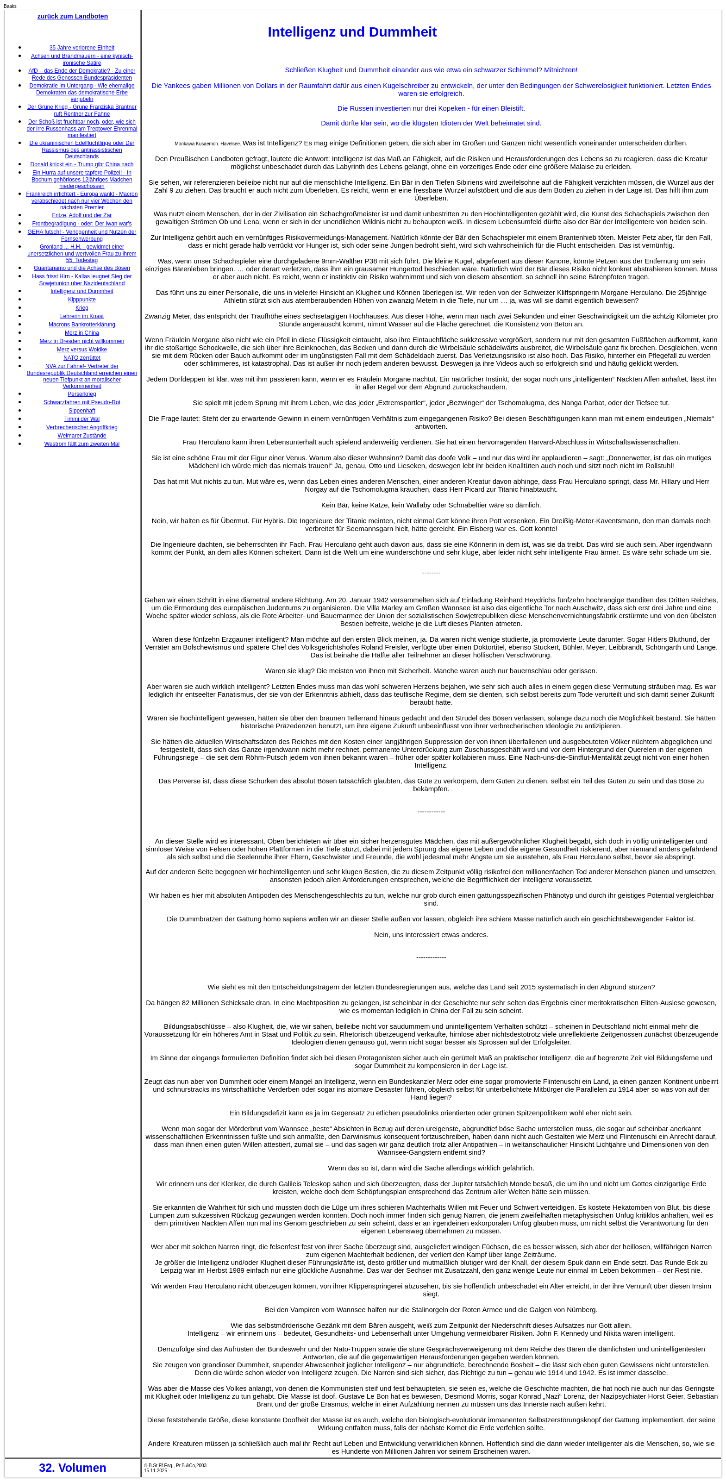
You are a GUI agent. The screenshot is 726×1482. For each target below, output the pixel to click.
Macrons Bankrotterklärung (82, 324)
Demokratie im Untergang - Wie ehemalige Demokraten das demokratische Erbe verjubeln (82, 92)
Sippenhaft (82, 410)
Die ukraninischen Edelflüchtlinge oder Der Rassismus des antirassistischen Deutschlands (82, 150)
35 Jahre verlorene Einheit (82, 47)
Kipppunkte (82, 299)
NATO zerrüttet (81, 358)
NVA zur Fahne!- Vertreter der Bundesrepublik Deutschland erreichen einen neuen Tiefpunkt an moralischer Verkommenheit (82, 376)
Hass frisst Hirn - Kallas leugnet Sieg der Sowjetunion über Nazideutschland (81, 280)
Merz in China (82, 333)
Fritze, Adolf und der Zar (82, 215)
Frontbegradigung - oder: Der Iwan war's (81, 223)
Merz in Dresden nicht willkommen (82, 341)
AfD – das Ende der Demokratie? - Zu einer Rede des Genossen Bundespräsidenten (82, 74)
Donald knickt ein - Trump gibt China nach (82, 164)
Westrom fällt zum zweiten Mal (82, 444)
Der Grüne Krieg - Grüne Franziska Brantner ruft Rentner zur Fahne (82, 110)
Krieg (81, 308)
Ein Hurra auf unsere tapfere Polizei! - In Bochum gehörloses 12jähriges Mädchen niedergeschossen (81, 179)
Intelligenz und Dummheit (81, 291)
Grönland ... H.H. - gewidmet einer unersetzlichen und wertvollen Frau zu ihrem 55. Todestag (81, 253)
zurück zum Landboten (73, 16)
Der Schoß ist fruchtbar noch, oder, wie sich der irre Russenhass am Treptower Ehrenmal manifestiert (82, 128)
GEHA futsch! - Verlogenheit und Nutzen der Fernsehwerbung (82, 235)
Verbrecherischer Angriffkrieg (82, 427)
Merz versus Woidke (82, 349)
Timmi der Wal (82, 419)
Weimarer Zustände (81, 435)
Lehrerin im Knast (82, 316)
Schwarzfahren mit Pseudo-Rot (82, 402)
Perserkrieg (82, 394)
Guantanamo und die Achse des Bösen (82, 268)
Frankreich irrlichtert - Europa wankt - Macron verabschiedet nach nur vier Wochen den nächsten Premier (82, 201)
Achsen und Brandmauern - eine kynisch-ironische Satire (82, 59)
